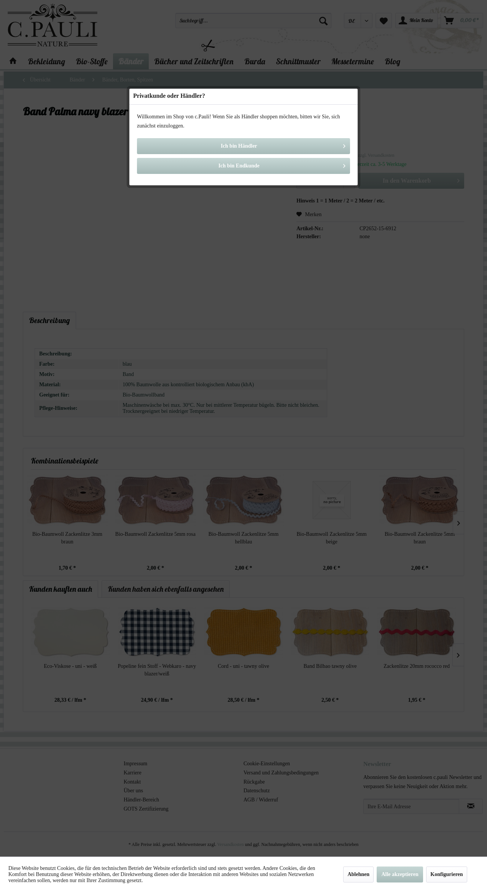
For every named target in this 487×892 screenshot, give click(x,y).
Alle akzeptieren (399, 874)
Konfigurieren (446, 874)
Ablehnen (358, 874)
